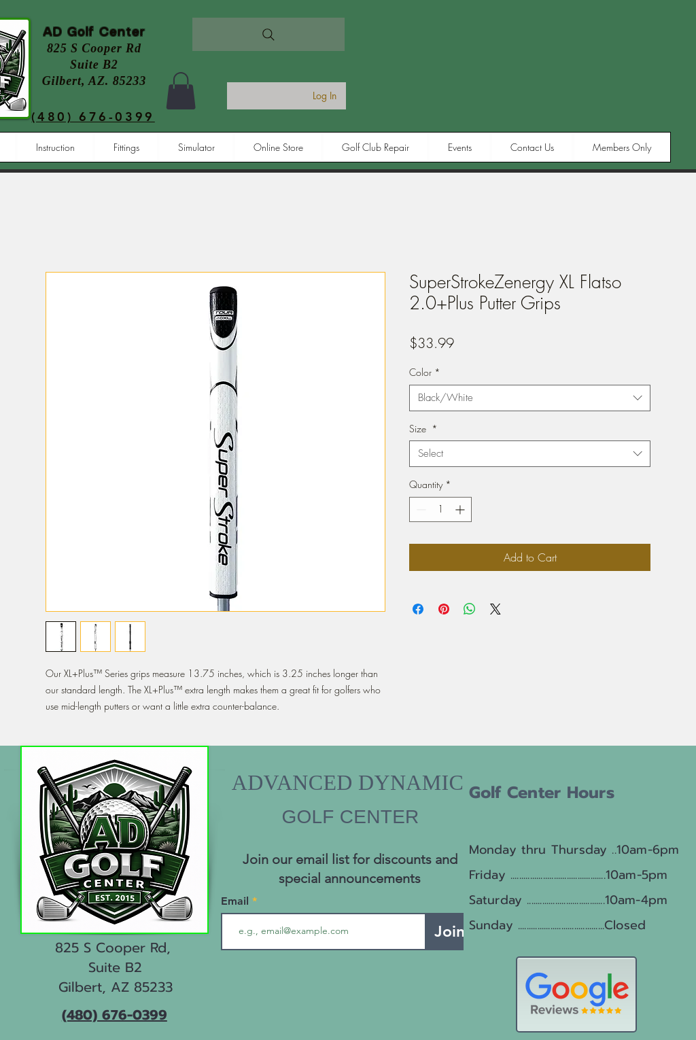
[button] (180, 90)
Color (424, 372)
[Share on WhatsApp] (470, 609)
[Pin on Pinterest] (444, 609)
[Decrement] (419, 509)
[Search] (268, 34)
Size (423, 428)
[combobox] (529, 398)
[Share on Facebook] (418, 609)
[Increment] (461, 509)
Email (236, 901)
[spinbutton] (440, 509)
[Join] (449, 931)
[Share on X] (495, 609)
